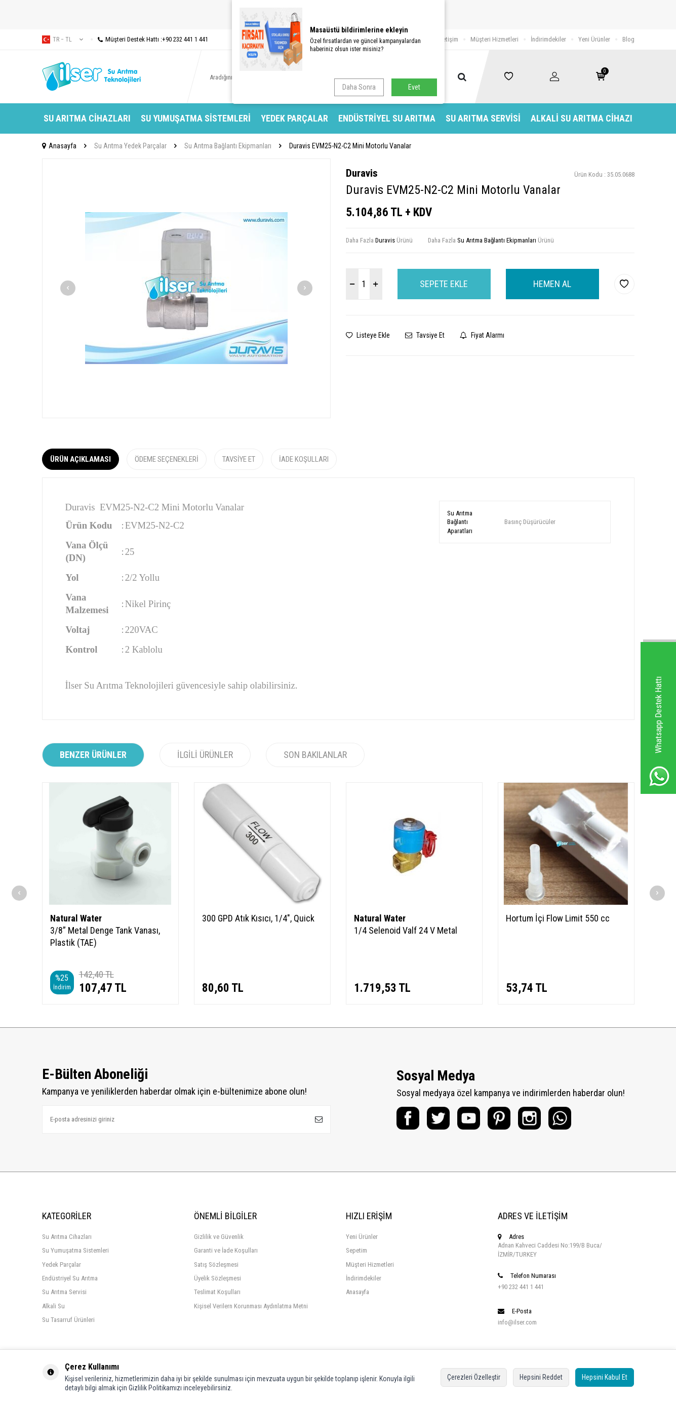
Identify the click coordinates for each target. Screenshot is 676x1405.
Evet (414, 87)
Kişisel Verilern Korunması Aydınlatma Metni (251, 1306)
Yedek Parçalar (294, 118)
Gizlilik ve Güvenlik (219, 1236)
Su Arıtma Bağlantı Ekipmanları (227, 146)
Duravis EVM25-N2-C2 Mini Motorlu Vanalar (350, 146)
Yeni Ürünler (594, 39)
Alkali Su (53, 1306)
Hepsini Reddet (541, 1377)
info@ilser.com (517, 1322)
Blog (628, 39)
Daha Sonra (359, 87)
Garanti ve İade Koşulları (226, 1250)
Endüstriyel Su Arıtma (386, 118)
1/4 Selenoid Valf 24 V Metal (405, 930)
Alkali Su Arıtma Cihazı (581, 118)
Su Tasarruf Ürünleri (68, 1319)
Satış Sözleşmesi (216, 1264)
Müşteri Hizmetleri (494, 39)
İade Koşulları (304, 459)
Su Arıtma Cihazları (87, 118)
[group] (186, 288)
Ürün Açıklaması (80, 459)
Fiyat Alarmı (482, 335)
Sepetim (356, 1250)
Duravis (362, 173)
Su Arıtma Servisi (483, 118)
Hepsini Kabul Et (604, 1377)
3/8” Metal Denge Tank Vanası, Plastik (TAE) (105, 936)
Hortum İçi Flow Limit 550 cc (558, 918)
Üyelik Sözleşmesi (217, 1278)
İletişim (449, 39)
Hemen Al (552, 283)
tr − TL (62, 39)
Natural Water (76, 918)
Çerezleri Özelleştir (473, 1377)
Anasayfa (59, 146)
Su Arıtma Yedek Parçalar (130, 146)
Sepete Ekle (444, 283)
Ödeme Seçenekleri (166, 459)
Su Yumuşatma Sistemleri (196, 118)
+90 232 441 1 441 (521, 1287)
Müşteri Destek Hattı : (149, 39)
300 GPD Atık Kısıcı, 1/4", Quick (258, 918)
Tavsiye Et (425, 335)
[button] (67, 288)
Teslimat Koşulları (217, 1292)
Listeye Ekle (368, 335)
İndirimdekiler (548, 39)
